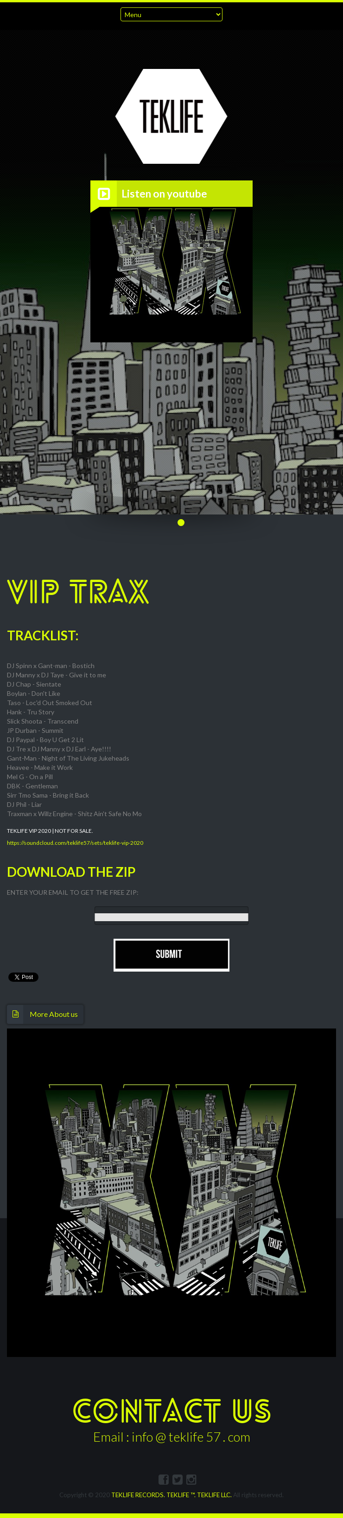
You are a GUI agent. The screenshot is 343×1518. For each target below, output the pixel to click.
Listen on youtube (164, 193)
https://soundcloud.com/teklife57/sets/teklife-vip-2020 (75, 842)
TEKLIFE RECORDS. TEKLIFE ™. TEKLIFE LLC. (171, 1495)
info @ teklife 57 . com (191, 1436)
